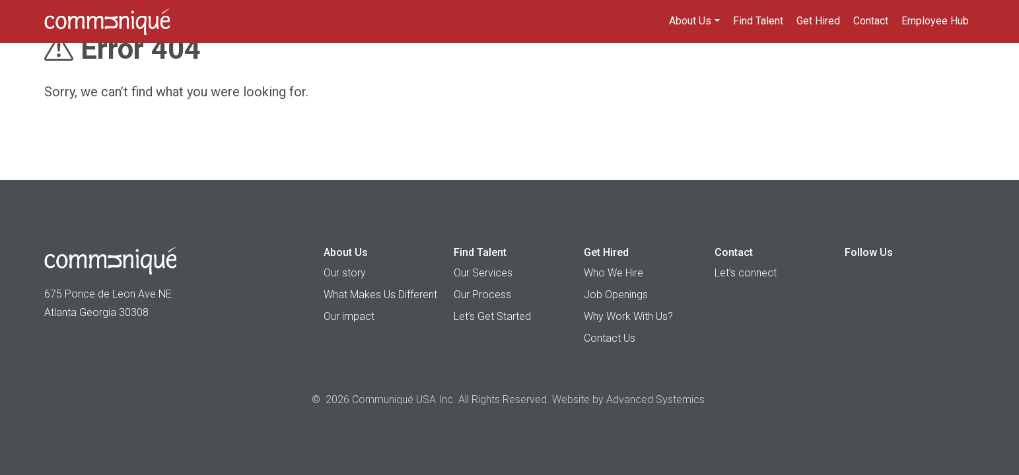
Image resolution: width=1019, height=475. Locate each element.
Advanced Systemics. (656, 399)
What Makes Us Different (380, 294)
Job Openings (616, 294)
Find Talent (758, 21)
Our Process (482, 294)
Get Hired (818, 21)
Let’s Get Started (492, 316)
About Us (690, 21)
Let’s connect (746, 273)
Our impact (349, 316)
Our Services (483, 273)
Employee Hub (935, 21)
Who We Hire (613, 273)
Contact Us (609, 338)
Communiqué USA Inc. (404, 399)
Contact (870, 21)
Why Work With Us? (628, 316)
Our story (345, 273)
